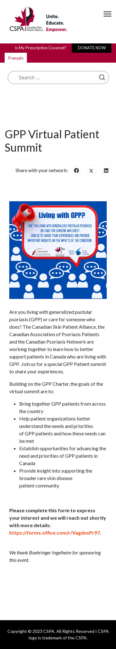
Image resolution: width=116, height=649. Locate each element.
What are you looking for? (53, 56)
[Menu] (107, 19)
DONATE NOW (92, 47)
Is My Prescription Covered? (40, 47)
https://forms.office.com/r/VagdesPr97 (54, 533)
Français (15, 58)
